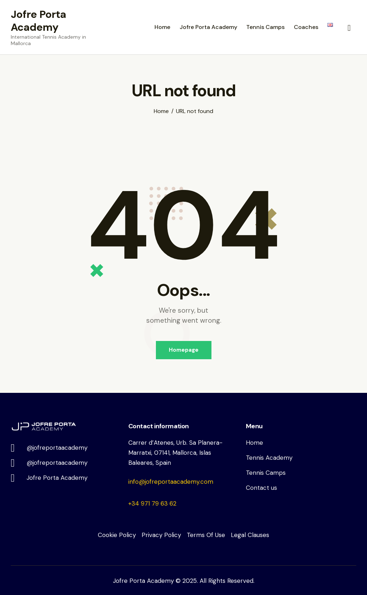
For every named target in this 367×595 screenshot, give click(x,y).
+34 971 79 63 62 (152, 503)
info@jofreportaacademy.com (170, 482)
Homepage (184, 349)
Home (161, 111)
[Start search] (349, 28)
